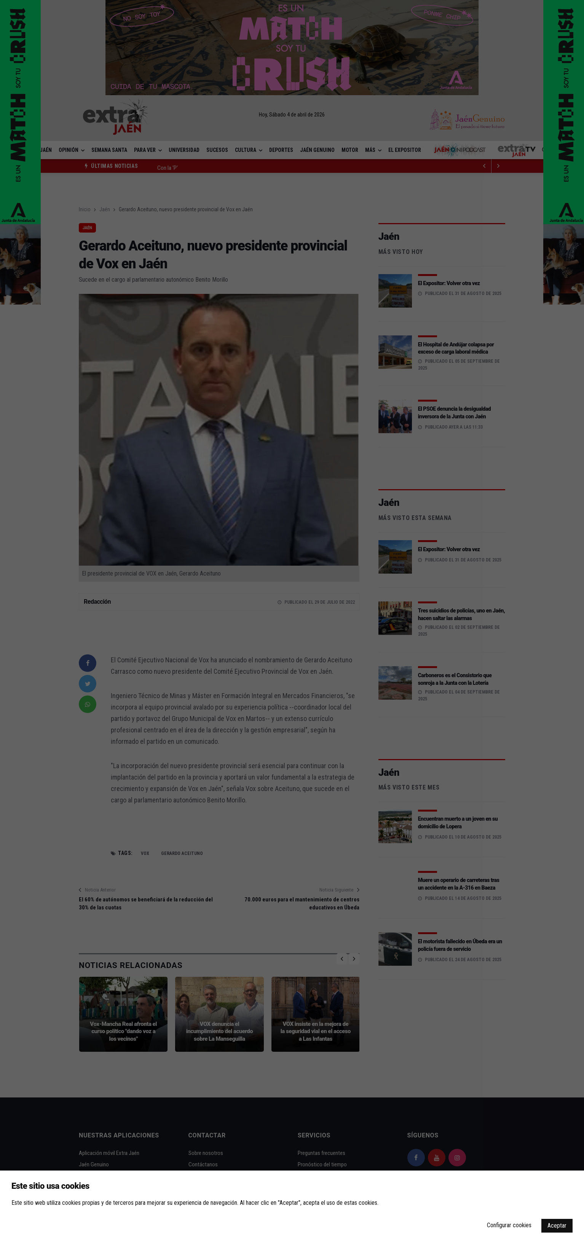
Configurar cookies (509, 1225)
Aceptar (556, 1225)
